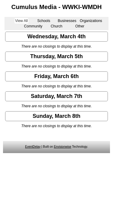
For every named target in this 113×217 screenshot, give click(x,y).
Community (33, 26)
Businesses (67, 21)
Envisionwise (62, 146)
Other (79, 26)
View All (21, 21)
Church (56, 26)
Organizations (91, 21)
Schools (43, 21)
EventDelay (32, 146)
